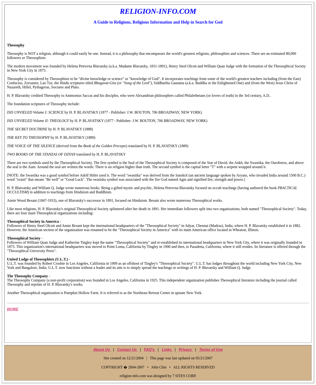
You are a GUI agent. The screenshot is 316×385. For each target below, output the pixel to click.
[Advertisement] (158, 329)
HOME (12, 309)
